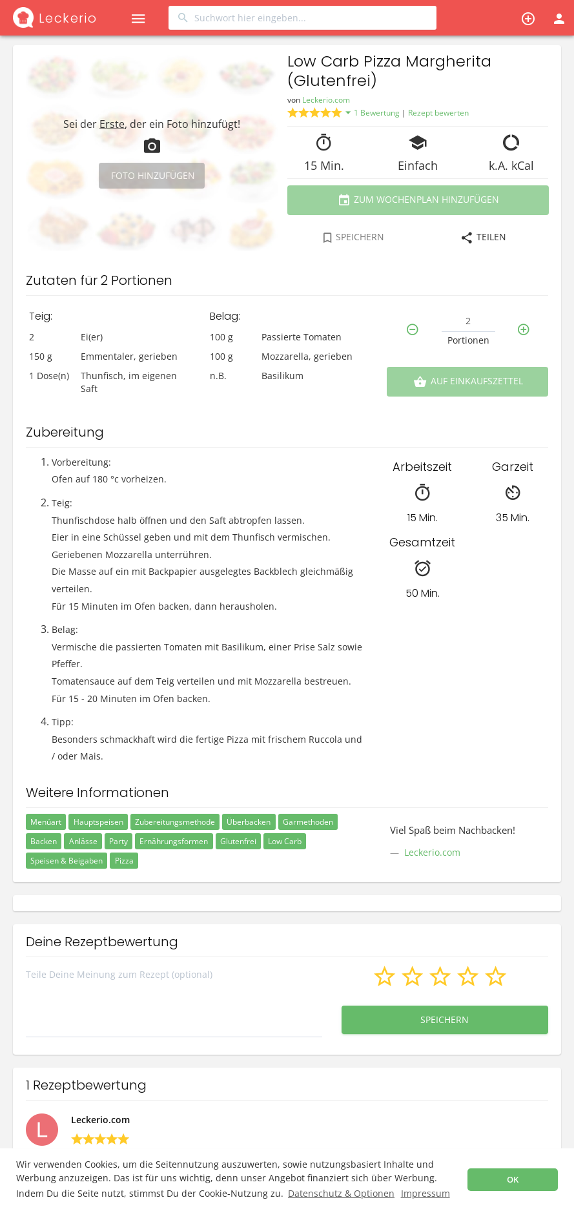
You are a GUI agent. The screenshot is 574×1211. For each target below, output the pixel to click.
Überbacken (249, 821)
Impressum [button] (425, 1193)
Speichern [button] (445, 1019)
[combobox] (302, 18)
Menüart (45, 821)
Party (118, 841)
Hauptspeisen (98, 821)
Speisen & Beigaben (66, 860)
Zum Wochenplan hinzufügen (417, 200)
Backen (43, 841)
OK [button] (512, 1179)
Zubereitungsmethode (175, 821)
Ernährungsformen (173, 841)
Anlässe (83, 841)
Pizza (124, 860)
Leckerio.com (326, 99)
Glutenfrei (238, 841)
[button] (138, 18)
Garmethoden (308, 821)
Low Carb (285, 841)
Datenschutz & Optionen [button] (341, 1193)
